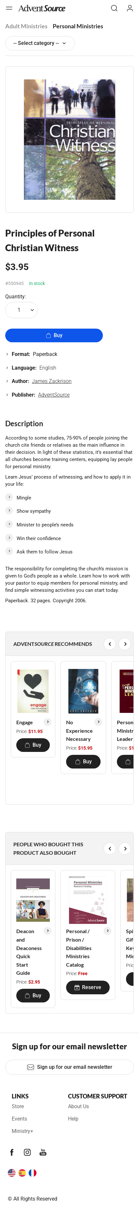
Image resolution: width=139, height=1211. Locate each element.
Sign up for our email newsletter (69, 1067)
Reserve (88, 987)
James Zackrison (52, 381)
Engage (24, 722)
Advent (54, 395)
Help (73, 1119)
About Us (78, 1106)
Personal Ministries (78, 26)
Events (19, 1119)
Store (18, 1106)
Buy (54, 335)
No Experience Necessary (79, 730)
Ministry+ (22, 1131)
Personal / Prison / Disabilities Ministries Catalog (78, 947)
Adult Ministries (26, 26)
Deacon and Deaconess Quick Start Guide (29, 952)
